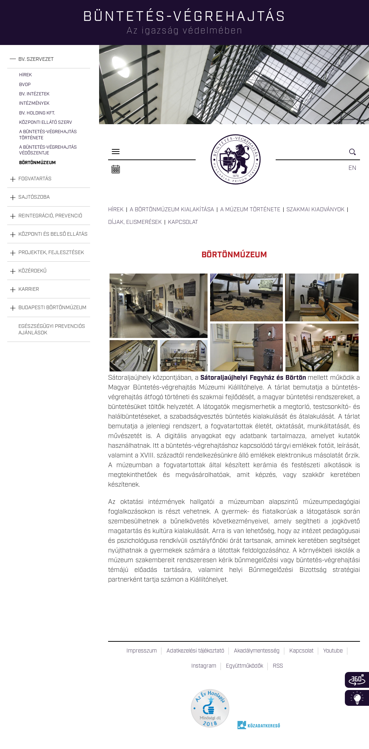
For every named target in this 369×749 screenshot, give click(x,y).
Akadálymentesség (257, 651)
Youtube (333, 651)
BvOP (25, 85)
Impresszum (141, 651)
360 (357, 680)
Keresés (354, 155)
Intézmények (34, 103)
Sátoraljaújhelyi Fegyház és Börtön (253, 378)
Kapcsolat (183, 222)
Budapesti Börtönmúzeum (52, 307)
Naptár (115, 169)
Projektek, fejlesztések (51, 252)
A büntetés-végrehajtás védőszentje (48, 150)
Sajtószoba (34, 197)
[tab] (48, 59)
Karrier (28, 289)
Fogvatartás (35, 179)
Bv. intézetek (34, 94)
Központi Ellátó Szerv (45, 122)
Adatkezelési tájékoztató (195, 651)
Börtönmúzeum (37, 163)
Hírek (25, 75)
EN (352, 168)
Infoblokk (357, 698)
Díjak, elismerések (135, 222)
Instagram (203, 666)
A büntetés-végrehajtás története (48, 135)
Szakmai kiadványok (315, 209)
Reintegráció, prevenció (50, 216)
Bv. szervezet (36, 59)
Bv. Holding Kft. (37, 113)
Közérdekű (32, 271)
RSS (278, 666)
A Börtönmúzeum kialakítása (172, 209)
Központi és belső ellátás (53, 234)
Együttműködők (244, 666)
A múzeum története (250, 209)
